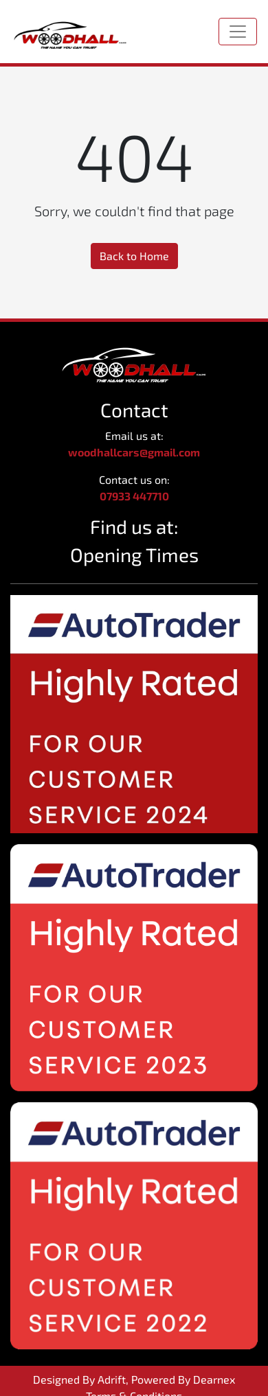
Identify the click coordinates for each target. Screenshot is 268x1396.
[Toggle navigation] (238, 31)
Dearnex (214, 1379)
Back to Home (134, 255)
